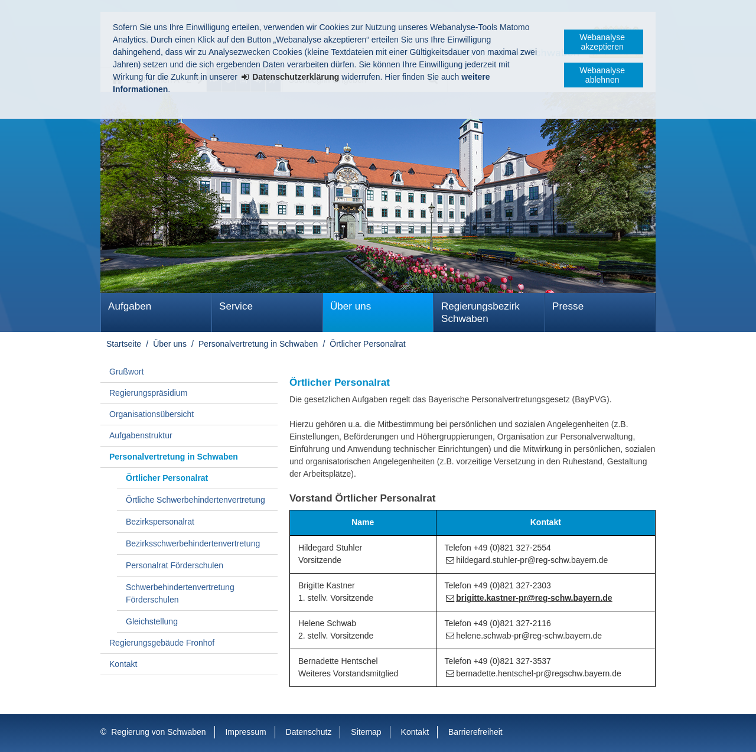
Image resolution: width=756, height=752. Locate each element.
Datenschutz (309, 732)
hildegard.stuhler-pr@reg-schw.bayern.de (532, 560)
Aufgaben (129, 306)
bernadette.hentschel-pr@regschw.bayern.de (538, 673)
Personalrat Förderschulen (174, 565)
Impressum (245, 732)
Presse (568, 306)
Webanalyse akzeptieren (602, 41)
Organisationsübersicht (151, 414)
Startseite (123, 344)
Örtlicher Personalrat (367, 344)
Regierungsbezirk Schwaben (480, 312)
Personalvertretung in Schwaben (258, 344)
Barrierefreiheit (475, 732)
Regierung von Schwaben (158, 732)
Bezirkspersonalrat (160, 521)
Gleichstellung (152, 621)
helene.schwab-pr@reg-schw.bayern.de (529, 635)
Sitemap (366, 732)
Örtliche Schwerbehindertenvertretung (195, 499)
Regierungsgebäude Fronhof (161, 642)
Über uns (350, 306)
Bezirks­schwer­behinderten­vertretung (193, 543)
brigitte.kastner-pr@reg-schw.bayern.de (534, 598)
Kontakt (123, 664)
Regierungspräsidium (148, 393)
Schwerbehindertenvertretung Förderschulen (180, 593)
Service (236, 306)
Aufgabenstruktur (140, 435)
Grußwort (126, 371)
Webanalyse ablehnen (602, 75)
